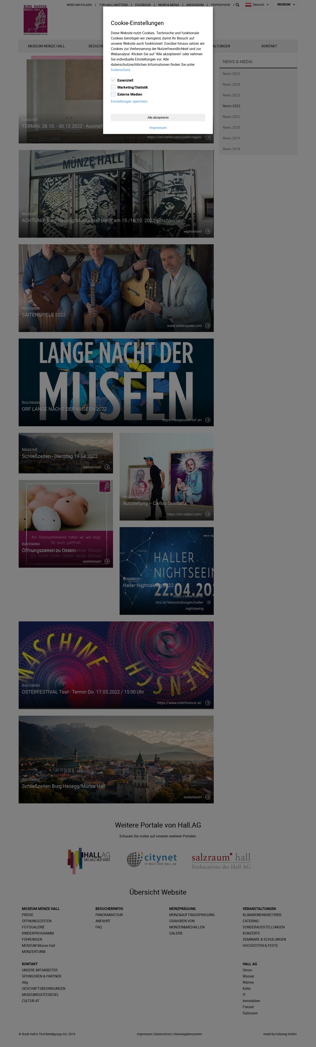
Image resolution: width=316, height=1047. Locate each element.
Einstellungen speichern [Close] (129, 101)
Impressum (158, 127)
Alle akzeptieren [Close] (158, 117)
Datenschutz (120, 69)
